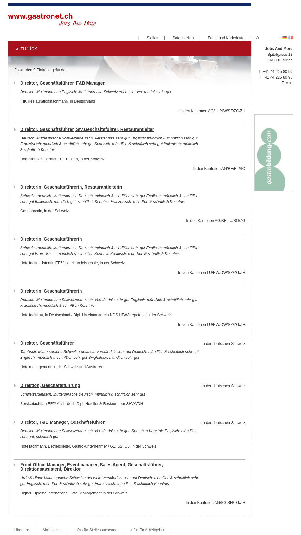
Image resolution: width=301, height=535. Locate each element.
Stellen (152, 38)
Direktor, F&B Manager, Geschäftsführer (62, 422)
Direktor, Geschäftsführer (47, 342)
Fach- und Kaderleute (226, 38)
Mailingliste (52, 530)
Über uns (22, 530)
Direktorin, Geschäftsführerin (51, 239)
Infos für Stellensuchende (95, 530)
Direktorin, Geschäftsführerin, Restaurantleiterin (71, 187)
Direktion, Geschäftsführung (50, 385)
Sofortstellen (183, 38)
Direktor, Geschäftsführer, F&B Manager (62, 83)
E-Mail (287, 83)
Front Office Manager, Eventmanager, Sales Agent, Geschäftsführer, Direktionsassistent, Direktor (91, 467)
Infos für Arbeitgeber (147, 530)
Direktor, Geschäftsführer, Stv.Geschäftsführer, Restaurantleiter (87, 129)
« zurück (26, 48)
